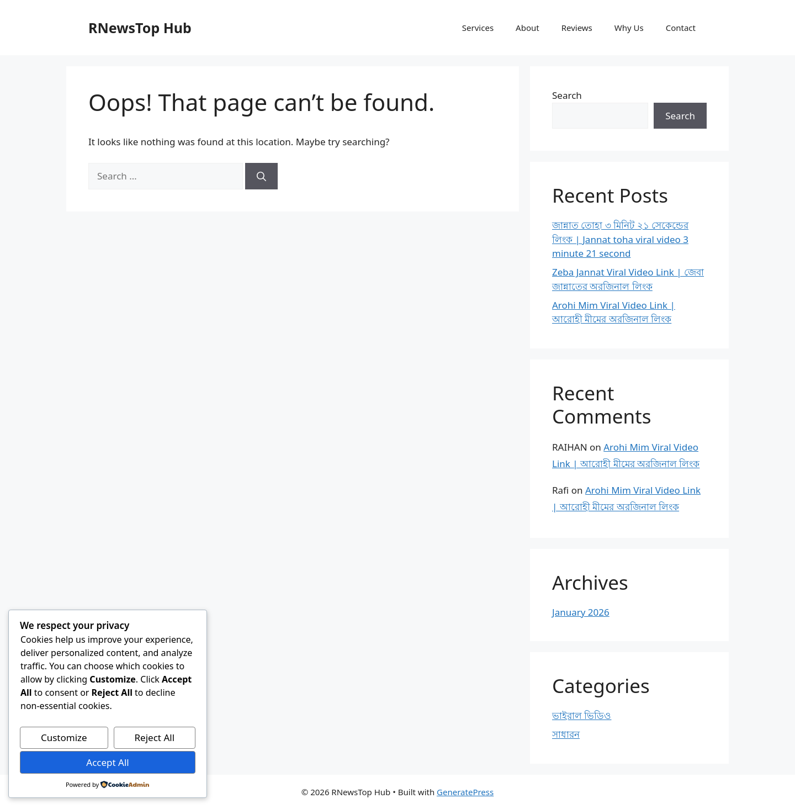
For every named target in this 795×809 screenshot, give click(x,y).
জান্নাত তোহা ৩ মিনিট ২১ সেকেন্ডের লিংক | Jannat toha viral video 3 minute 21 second (620, 239)
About (527, 27)
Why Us (629, 27)
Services (478, 27)
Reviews (576, 27)
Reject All (155, 737)
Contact (681, 27)
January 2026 (581, 612)
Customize (64, 737)
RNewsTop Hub (140, 27)
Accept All (107, 762)
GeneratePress (465, 791)
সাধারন (566, 734)
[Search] (261, 176)
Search (567, 95)
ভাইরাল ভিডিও (581, 715)
